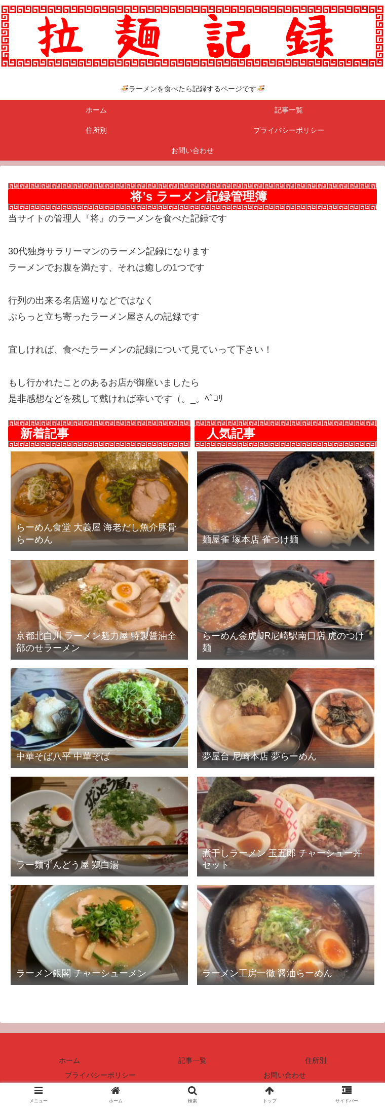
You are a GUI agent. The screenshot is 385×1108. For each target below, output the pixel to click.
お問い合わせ (284, 1075)
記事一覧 (192, 1060)
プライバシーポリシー (100, 1075)
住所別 (315, 1060)
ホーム (69, 1060)
